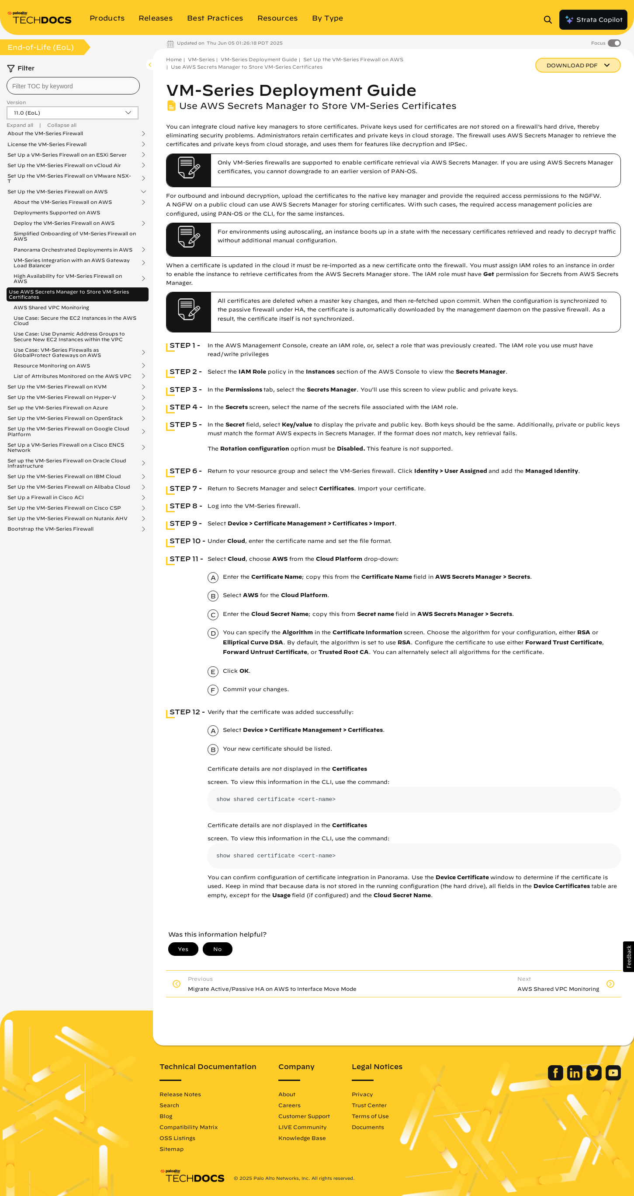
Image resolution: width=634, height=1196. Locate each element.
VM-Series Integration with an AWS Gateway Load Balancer (72, 263)
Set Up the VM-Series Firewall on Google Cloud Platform (68, 431)
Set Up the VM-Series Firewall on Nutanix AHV (67, 518)
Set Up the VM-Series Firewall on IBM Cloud (64, 476)
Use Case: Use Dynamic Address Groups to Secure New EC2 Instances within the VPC (69, 336)
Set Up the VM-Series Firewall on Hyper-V (61, 397)
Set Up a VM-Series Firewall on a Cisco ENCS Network (65, 447)
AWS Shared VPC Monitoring (51, 307)
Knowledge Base (302, 1138)
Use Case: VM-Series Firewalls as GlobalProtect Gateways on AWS (57, 352)
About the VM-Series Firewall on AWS (63, 202)
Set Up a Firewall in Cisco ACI (45, 497)
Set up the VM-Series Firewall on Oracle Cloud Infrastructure (66, 463)
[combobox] (73, 85)
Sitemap (171, 1149)
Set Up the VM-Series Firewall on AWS (57, 191)
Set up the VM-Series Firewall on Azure (57, 407)
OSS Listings (177, 1138)
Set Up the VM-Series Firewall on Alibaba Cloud (68, 487)
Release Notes (180, 1094)
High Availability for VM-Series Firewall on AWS (68, 278)
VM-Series (201, 59)
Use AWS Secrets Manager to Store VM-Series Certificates (69, 294)
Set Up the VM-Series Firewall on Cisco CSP (64, 508)
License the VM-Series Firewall (47, 144)
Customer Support (304, 1116)
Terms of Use (370, 1116)
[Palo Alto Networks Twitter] (594, 1078)
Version (16, 102)
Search (169, 1105)
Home (174, 59)
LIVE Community (302, 1127)
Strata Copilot (593, 19)
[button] (628, 956)
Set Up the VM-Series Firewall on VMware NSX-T (69, 178)
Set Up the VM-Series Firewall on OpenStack (65, 418)
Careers (289, 1105)
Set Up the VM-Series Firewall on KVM (57, 386)
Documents (368, 1127)
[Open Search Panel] (550, 20)
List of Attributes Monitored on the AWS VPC (73, 376)
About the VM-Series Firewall (45, 133)
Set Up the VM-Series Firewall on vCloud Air (64, 165)
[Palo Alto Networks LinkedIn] (575, 1078)
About (286, 1094)
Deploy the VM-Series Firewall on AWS (64, 223)
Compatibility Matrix (188, 1127)
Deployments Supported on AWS (57, 212)
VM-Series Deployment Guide (259, 59)
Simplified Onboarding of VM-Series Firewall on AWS (75, 236)
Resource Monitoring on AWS (52, 365)
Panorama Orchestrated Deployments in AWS (73, 249)
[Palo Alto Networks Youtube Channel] (613, 1078)
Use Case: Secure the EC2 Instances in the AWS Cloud (75, 320)
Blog (165, 1116)
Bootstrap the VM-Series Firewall (50, 529)
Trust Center (369, 1105)
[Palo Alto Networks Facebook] (556, 1078)
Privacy (362, 1094)
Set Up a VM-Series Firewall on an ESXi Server (67, 154)
